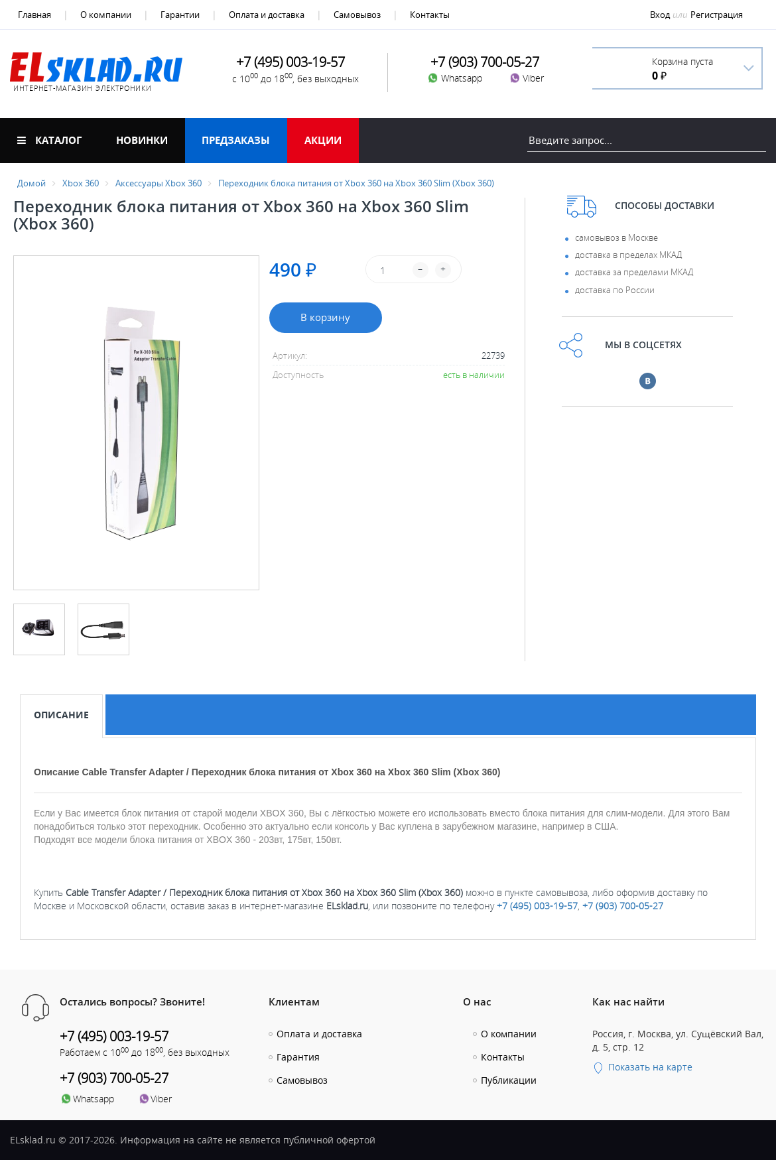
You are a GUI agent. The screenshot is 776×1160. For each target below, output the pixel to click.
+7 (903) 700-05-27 (622, 905)
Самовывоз (357, 15)
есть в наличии (474, 375)
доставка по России (615, 290)
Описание (61, 714)
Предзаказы (236, 140)
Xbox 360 (80, 183)
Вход (660, 15)
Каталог (49, 140)
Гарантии (180, 15)
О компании (105, 15)
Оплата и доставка (266, 15)
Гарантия (298, 1057)
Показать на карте (642, 1067)
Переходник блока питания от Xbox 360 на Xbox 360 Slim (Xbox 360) (356, 183)
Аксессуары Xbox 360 (158, 183)
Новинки (142, 140)
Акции (323, 140)
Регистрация (716, 15)
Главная (34, 15)
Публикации (509, 1080)
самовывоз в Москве (616, 237)
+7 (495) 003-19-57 (537, 905)
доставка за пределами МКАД (634, 272)
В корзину (325, 317)
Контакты (430, 15)
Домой (31, 183)
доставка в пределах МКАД (628, 255)
